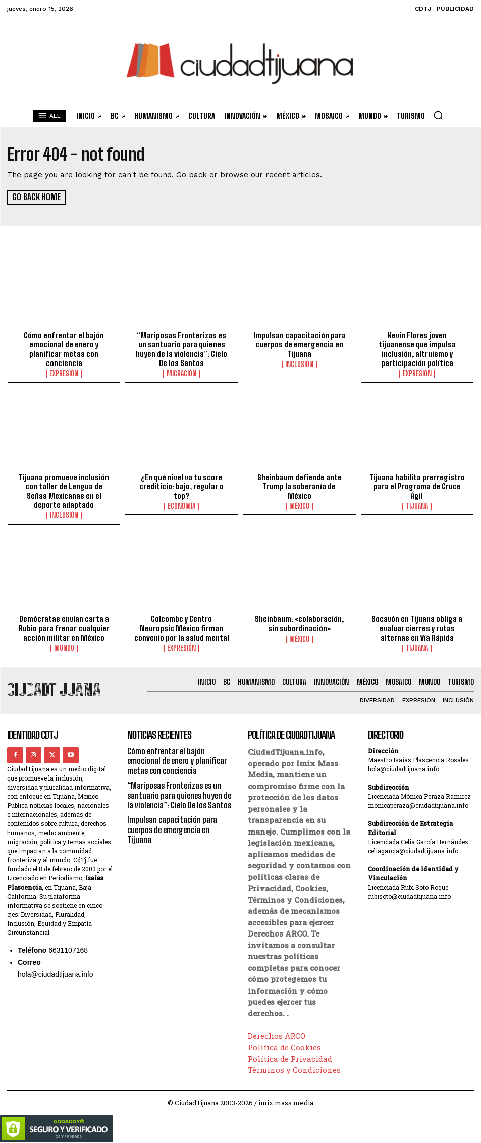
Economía (181, 504)
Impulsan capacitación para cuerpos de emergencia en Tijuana (299, 343)
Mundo (64, 645)
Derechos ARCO (276, 1033)
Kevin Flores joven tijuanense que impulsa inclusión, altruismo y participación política (416, 348)
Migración (181, 372)
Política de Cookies (284, 1045)
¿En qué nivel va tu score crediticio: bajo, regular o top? (182, 485)
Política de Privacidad (290, 1056)
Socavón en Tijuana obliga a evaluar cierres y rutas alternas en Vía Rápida (417, 626)
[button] (438, 115)
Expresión (63, 372)
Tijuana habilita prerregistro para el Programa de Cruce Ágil (417, 485)
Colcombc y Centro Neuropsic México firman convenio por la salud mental (181, 626)
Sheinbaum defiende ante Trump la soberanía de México (299, 481)
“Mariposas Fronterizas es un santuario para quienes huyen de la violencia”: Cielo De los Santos (182, 348)
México (299, 495)
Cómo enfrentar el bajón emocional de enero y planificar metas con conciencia (64, 348)
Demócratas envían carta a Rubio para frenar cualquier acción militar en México (64, 626)
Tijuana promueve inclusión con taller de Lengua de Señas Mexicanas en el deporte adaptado (64, 490)
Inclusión (299, 363)
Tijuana (417, 504)
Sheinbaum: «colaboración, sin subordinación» (299, 621)
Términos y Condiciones (294, 1067)
